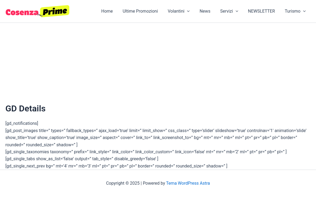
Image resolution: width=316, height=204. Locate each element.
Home (115, 11)
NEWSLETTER (263, 11)
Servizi (232, 11)
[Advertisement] (158, 63)
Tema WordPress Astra (188, 183)
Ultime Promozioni (147, 11)
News (209, 11)
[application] (192, 11)
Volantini (184, 11)
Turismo (295, 11)
